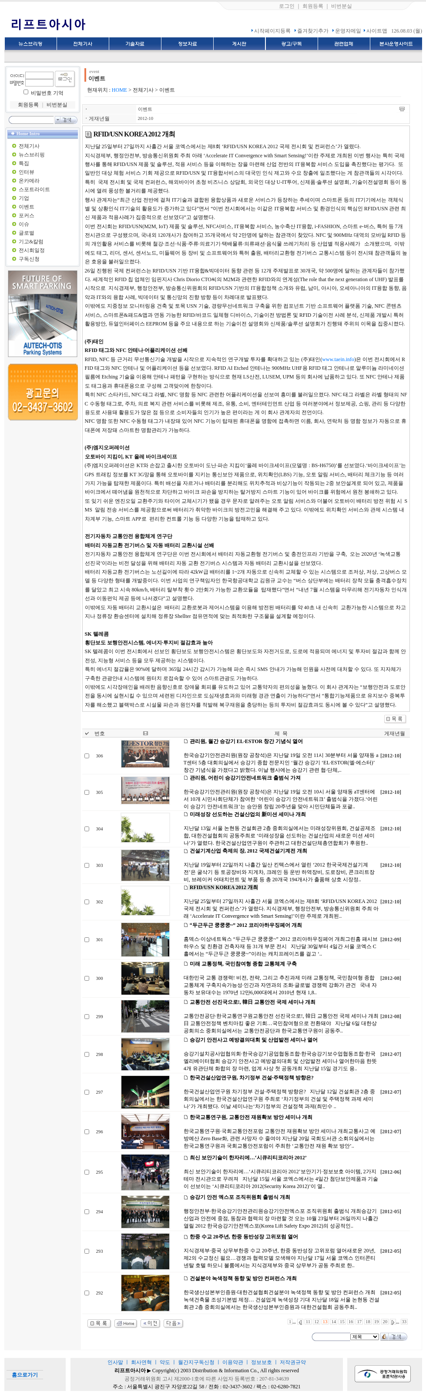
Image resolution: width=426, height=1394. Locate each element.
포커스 (26, 215)
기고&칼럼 (31, 242)
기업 (24, 198)
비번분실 (341, 6)
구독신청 (29, 259)
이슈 (24, 224)
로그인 (287, 6)
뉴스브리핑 (32, 155)
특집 (24, 163)
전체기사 (29, 146)
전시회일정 (32, 250)
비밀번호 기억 (47, 93)
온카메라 (29, 181)
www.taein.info (338, 359)
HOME (119, 90)
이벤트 (26, 207)
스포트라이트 (34, 189)
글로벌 (26, 233)
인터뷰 (26, 172)
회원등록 (312, 6)
